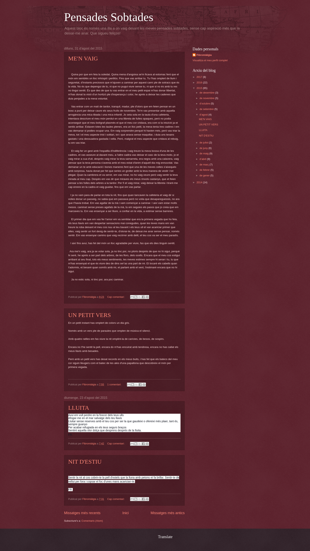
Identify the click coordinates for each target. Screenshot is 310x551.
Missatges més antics (168, 513)
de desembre (207, 92)
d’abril (203, 159)
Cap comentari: (116, 296)
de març (204, 164)
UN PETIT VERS (89, 315)
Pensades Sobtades (108, 17)
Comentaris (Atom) (92, 520)
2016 (200, 82)
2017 (200, 76)
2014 (200, 182)
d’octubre (205, 103)
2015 (200, 88)
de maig (204, 153)
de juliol (204, 142)
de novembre (207, 98)
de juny (203, 148)
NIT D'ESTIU (85, 461)
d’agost (203, 114)
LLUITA (78, 407)
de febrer (204, 169)
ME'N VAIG (83, 58)
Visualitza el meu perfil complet (210, 60)
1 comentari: (114, 384)
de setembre (206, 109)
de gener (204, 175)
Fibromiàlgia (204, 54)
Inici (125, 513)
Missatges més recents (82, 513)
